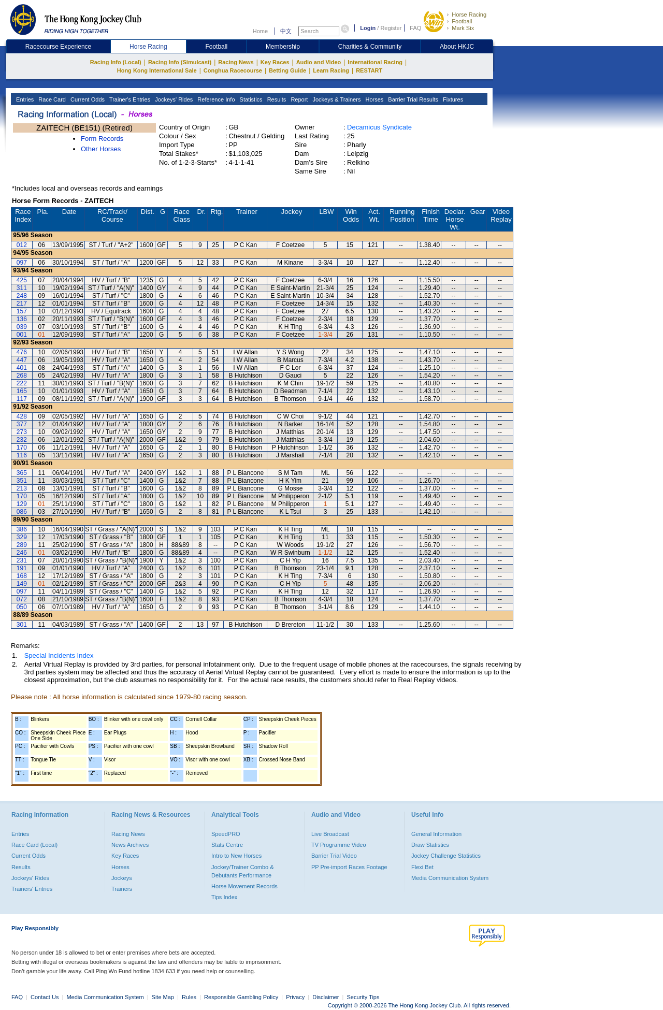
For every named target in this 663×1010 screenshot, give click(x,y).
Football (462, 21)
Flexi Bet (422, 867)
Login (368, 28)
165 (22, 391)
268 (22, 375)
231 (22, 560)
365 (22, 473)
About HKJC (457, 46)
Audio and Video (318, 62)
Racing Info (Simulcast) (179, 62)
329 (22, 537)
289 (22, 545)
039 (22, 326)
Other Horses (101, 149)
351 (22, 480)
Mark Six (463, 28)
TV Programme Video (338, 845)
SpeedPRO (225, 834)
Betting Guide (287, 70)
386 (22, 529)
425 (22, 280)
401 (22, 367)
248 (22, 295)
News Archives (130, 845)
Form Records (102, 138)
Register (390, 28)
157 (22, 311)
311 (22, 288)
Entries (24, 99)
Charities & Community (370, 46)
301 (22, 624)
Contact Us (45, 997)
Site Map (163, 997)
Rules (190, 997)
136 (22, 319)
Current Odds (87, 99)
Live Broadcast (330, 834)
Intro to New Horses (236, 856)
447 (22, 360)
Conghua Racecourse (233, 70)
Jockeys (121, 878)
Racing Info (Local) (115, 62)
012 (22, 245)
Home (260, 31)
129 (22, 504)
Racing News (235, 62)
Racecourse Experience (58, 46)
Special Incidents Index (59, 655)
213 (22, 488)
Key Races (275, 62)
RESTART (369, 70)
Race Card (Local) (34, 845)
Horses (373, 99)
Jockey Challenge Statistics (446, 856)
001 (22, 334)
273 (22, 432)
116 (22, 455)
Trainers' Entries (31, 889)
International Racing (375, 62)
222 (22, 383)
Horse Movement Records (244, 886)
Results (276, 99)
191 (22, 568)
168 (22, 576)
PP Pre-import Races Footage (349, 867)
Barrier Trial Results (412, 99)
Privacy (295, 997)
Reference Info (215, 99)
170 (22, 447)
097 (22, 262)
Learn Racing (331, 70)
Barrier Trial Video (334, 856)
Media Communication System (449, 878)
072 (22, 599)
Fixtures (452, 99)
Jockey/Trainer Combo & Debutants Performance (242, 871)
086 (22, 511)
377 (22, 424)
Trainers (121, 889)
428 (22, 416)
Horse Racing (469, 14)
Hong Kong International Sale (157, 70)
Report (298, 99)
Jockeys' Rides (173, 99)
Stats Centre (227, 845)
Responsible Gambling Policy (241, 997)
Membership (283, 46)
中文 (286, 31)
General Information (436, 834)
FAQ (415, 28)
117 (22, 398)
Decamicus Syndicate (379, 127)
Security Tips (363, 997)
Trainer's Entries (129, 99)
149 (22, 583)
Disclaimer (325, 997)
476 (22, 352)
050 (22, 607)
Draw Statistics (430, 845)
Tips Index (224, 897)
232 (22, 439)
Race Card (51, 99)
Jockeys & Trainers (336, 99)
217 (22, 303)
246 (22, 552)
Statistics (250, 99)
